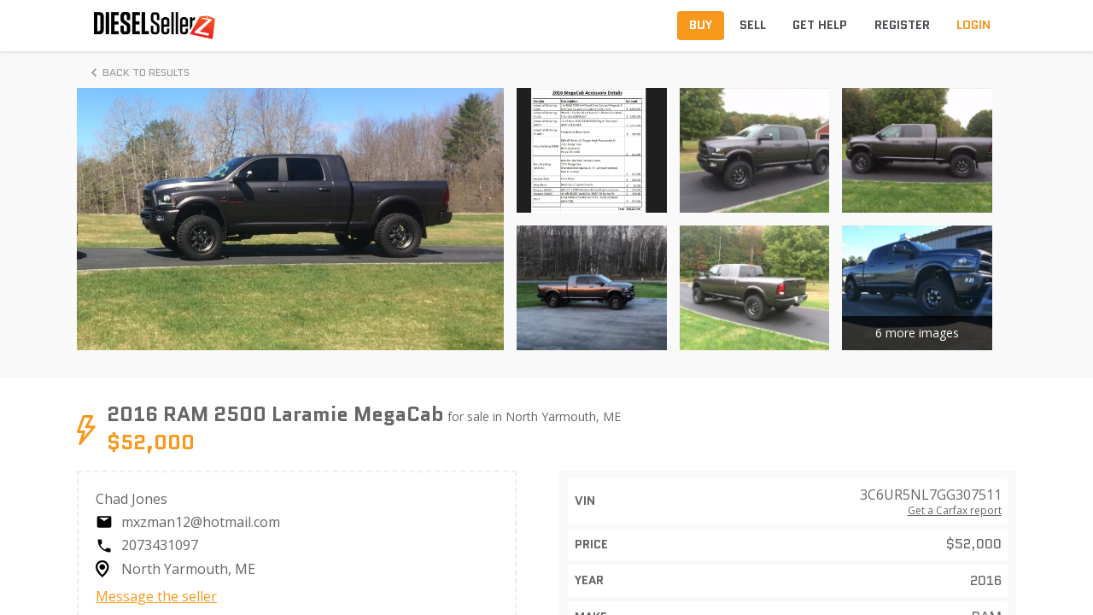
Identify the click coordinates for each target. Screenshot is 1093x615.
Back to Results (137, 72)
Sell (752, 24)
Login (973, 24)
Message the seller (156, 596)
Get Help (819, 24)
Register (902, 24)
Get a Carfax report (955, 511)
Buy (700, 24)
